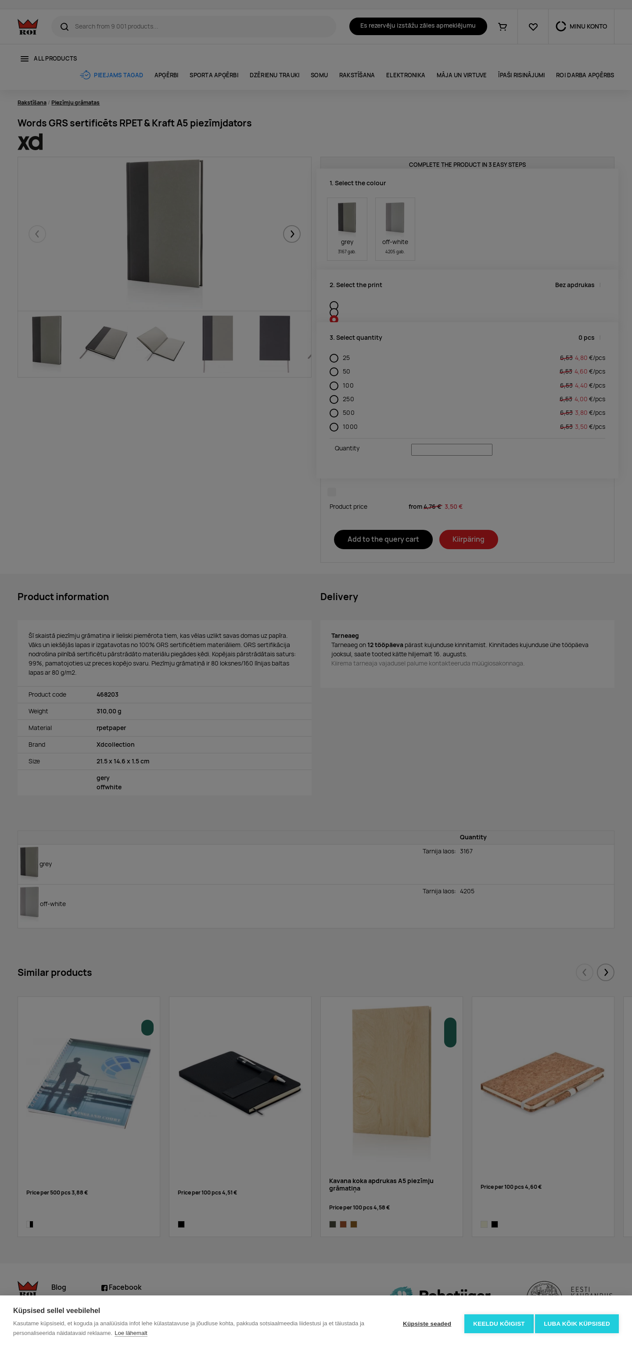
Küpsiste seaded (424, 1322)
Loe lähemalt (131, 1333)
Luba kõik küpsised (577, 1322)
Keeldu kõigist (496, 1322)
